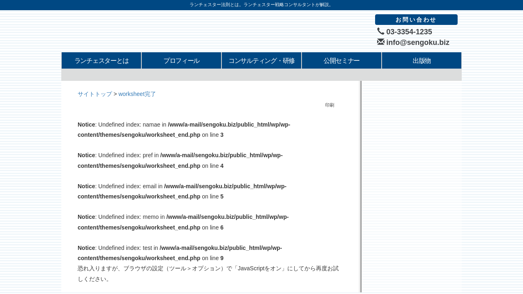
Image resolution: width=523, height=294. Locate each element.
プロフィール (181, 60)
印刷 (327, 104)
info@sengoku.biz (413, 42)
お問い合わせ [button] (416, 19)
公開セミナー (342, 60)
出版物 (422, 60)
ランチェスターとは (101, 60)
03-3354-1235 (404, 32)
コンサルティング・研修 (261, 60)
